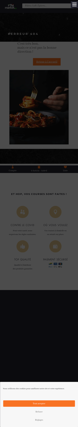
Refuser (39, 411)
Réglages (39, 420)
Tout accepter (39, 403)
